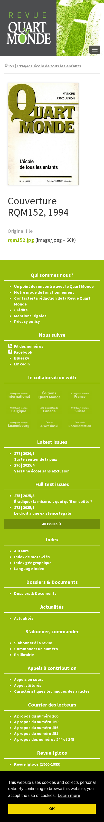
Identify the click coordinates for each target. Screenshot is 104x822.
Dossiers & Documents (35, 593)
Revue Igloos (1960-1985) (37, 764)
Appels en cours (28, 679)
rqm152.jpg (21, 240)
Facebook (23, 352)
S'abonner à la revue (33, 642)
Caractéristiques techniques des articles (52, 691)
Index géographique (33, 562)
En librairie (24, 654)
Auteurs (21, 550)
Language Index (29, 568)
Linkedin (22, 363)
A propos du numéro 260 (36, 716)
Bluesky (21, 358)
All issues (52, 524)
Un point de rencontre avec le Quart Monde (54, 286)
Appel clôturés (27, 685)
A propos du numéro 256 (36, 727)
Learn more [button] (69, 795)
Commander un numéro (36, 648)
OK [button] (52, 809)
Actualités (23, 618)
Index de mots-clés (32, 556)
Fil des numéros (28, 346)
